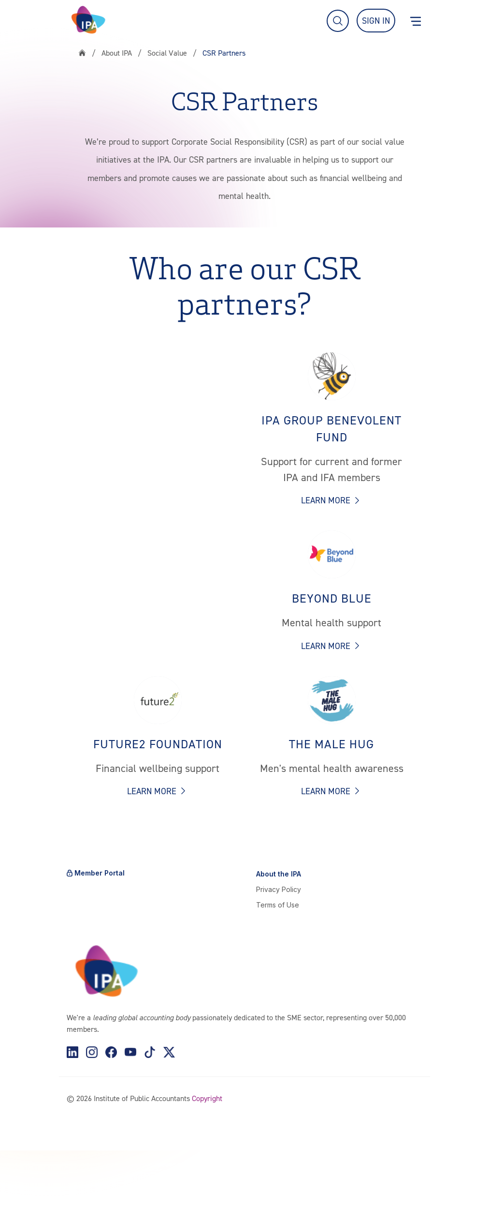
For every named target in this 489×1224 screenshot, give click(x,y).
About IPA (116, 53)
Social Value (167, 53)
